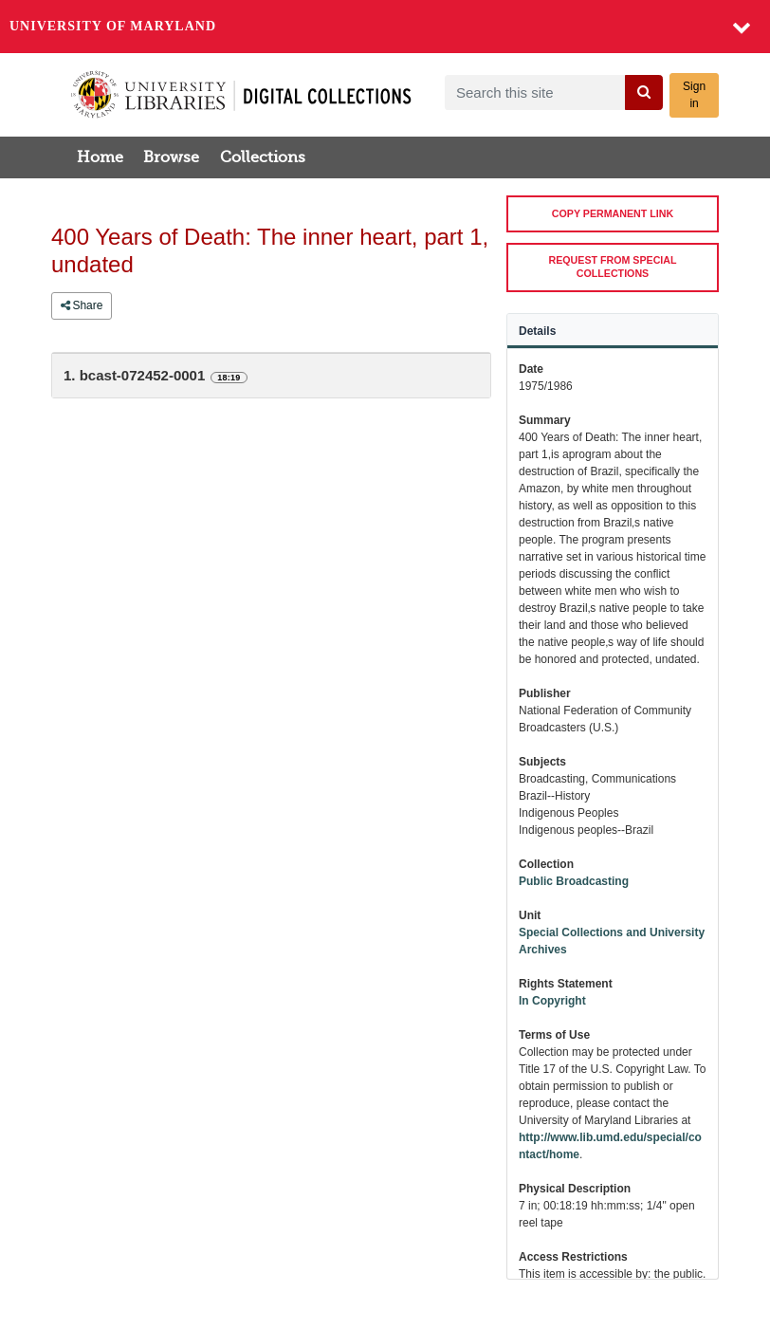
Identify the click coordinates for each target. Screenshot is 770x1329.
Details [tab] (537, 331)
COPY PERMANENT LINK (612, 213)
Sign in (694, 95)
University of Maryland (112, 26)
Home (100, 157)
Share (81, 305)
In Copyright (552, 1000)
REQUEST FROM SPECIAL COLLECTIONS (613, 266)
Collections (262, 157)
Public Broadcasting (574, 881)
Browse (171, 157)
